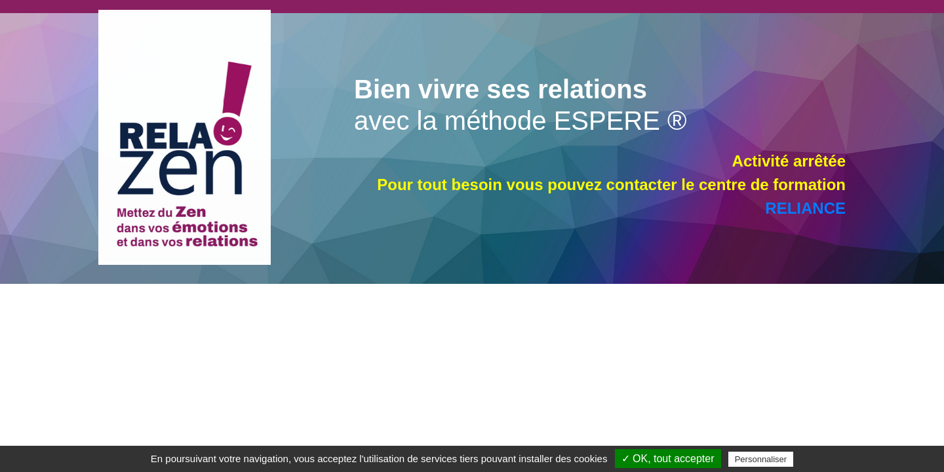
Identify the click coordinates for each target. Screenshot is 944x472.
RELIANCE (805, 208)
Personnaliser (761, 459)
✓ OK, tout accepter (668, 458)
